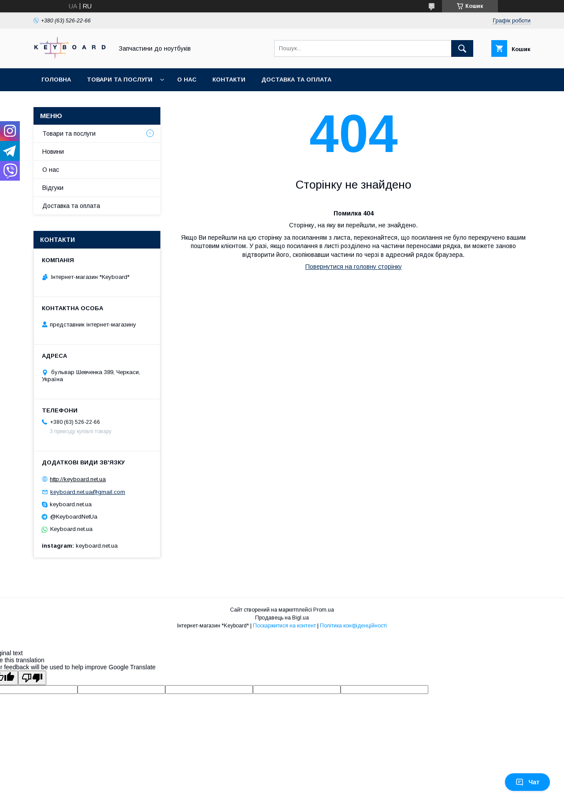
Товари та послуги (119, 79)
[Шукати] (462, 48)
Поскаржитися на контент (284, 626)
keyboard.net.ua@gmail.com (87, 492)
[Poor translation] (32, 678)
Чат (527, 782)
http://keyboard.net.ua (78, 479)
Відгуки (52, 187)
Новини (53, 151)
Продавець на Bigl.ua (282, 618)
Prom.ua (323, 610)
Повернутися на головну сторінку (353, 266)
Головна (56, 79)
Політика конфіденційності (353, 626)
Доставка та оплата (296, 79)
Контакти (228, 79)
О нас (187, 79)
